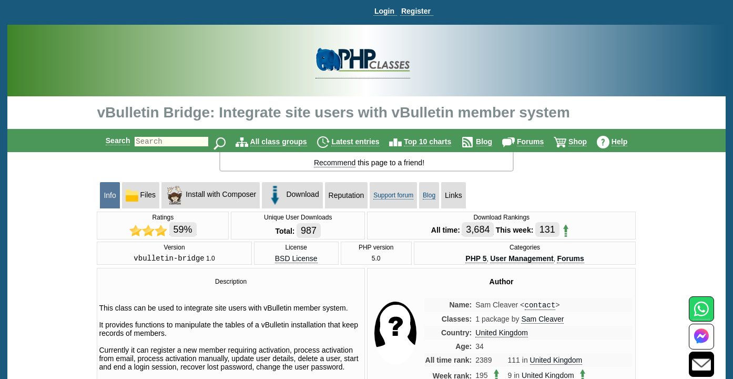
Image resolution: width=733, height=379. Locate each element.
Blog (493, 141)
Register (416, 11)
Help (628, 141)
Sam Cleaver (542, 321)
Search (109, 140)
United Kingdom (501, 335)
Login (384, 11)
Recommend (334, 162)
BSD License (296, 259)
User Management (522, 259)
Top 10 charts (436, 141)
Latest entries (364, 141)
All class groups (287, 141)
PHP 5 (475, 259)
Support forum (393, 195)
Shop (586, 141)
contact (540, 307)
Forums (539, 141)
